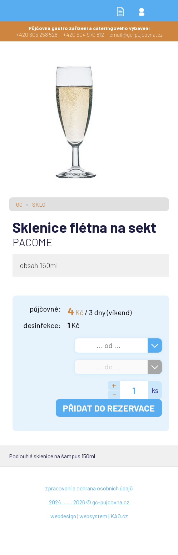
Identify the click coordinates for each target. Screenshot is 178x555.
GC (19, 204)
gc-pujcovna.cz (110, 502)
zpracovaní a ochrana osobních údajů (89, 488)
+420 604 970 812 (83, 34)
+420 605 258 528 (37, 34)
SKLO (38, 204)
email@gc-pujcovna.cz (136, 34)
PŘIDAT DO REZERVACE (109, 408)
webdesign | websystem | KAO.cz (89, 516)
